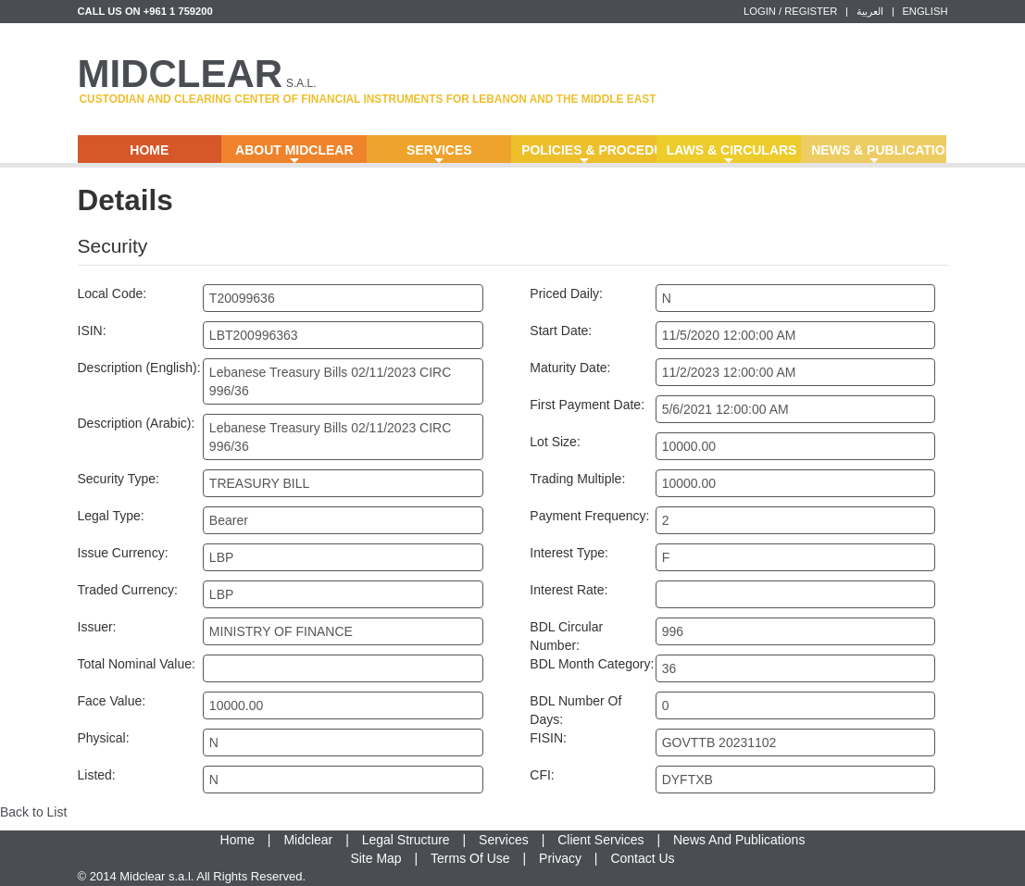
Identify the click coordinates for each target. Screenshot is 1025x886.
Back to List (33, 812)
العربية (869, 11)
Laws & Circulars (732, 154)
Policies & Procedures (588, 154)
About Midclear (294, 154)
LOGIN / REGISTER (790, 11)
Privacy (560, 858)
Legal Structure (406, 839)
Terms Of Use (470, 858)
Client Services (600, 839)
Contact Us (642, 858)
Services (439, 154)
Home (149, 150)
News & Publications (878, 154)
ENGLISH (924, 11)
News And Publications (739, 839)
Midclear (307, 839)
